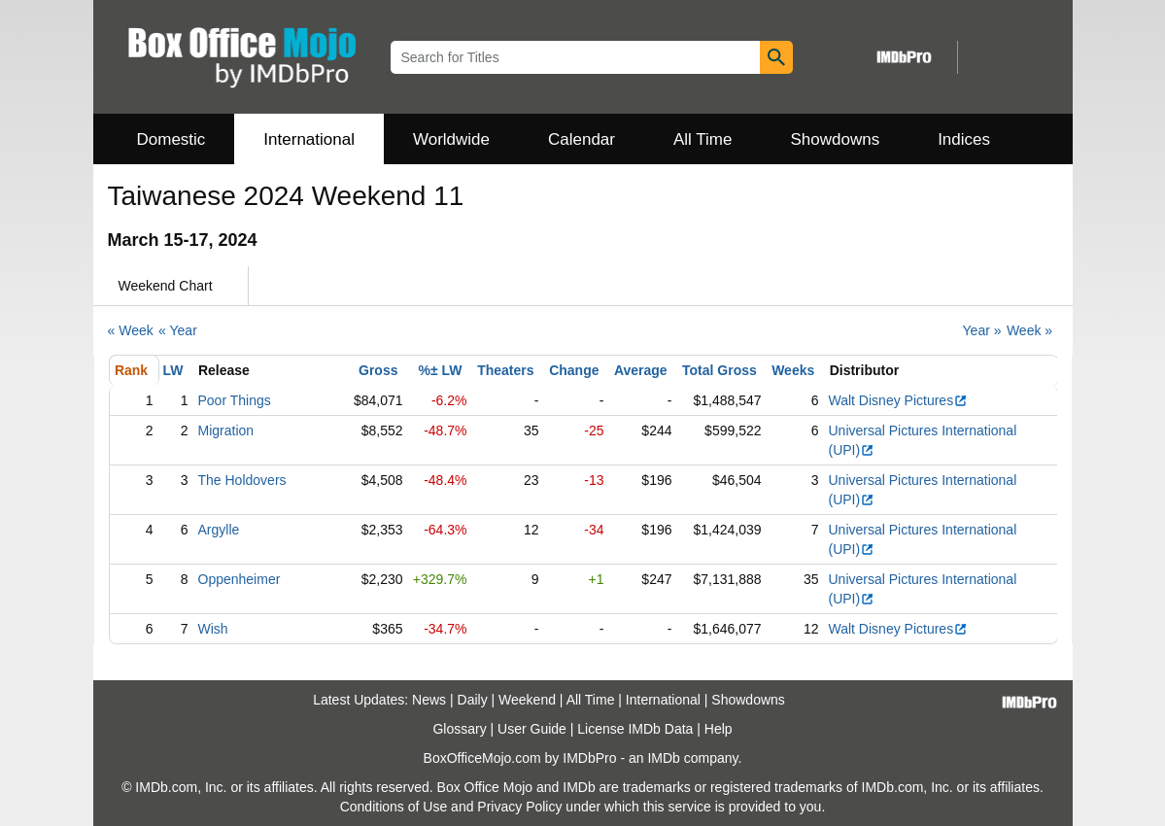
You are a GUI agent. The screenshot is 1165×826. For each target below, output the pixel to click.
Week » (1029, 330)
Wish (213, 629)
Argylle (219, 529)
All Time (702, 139)
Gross (378, 370)
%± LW (440, 370)
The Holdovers (242, 480)
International (309, 139)
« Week (131, 330)
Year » (982, 330)
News (429, 699)
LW (173, 370)
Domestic (171, 139)
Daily (473, 699)
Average (641, 370)
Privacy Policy (519, 806)
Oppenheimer (239, 579)
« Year (177, 330)
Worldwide (451, 139)
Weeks (792, 370)
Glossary (459, 729)
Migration (226, 430)
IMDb (663, 758)
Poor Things (234, 400)
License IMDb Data (635, 729)
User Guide (531, 729)
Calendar (581, 139)
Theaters (505, 370)
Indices (964, 139)
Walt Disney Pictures (899, 400)
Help (718, 729)
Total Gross (719, 370)
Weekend (527, 699)
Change (574, 370)
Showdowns (834, 139)
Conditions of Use (394, 806)
